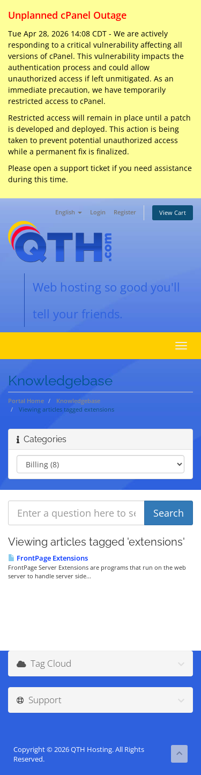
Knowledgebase (78, 401)
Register (125, 212)
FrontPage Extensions (48, 558)
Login (98, 212)
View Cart (172, 212)
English (68, 212)
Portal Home (26, 401)
